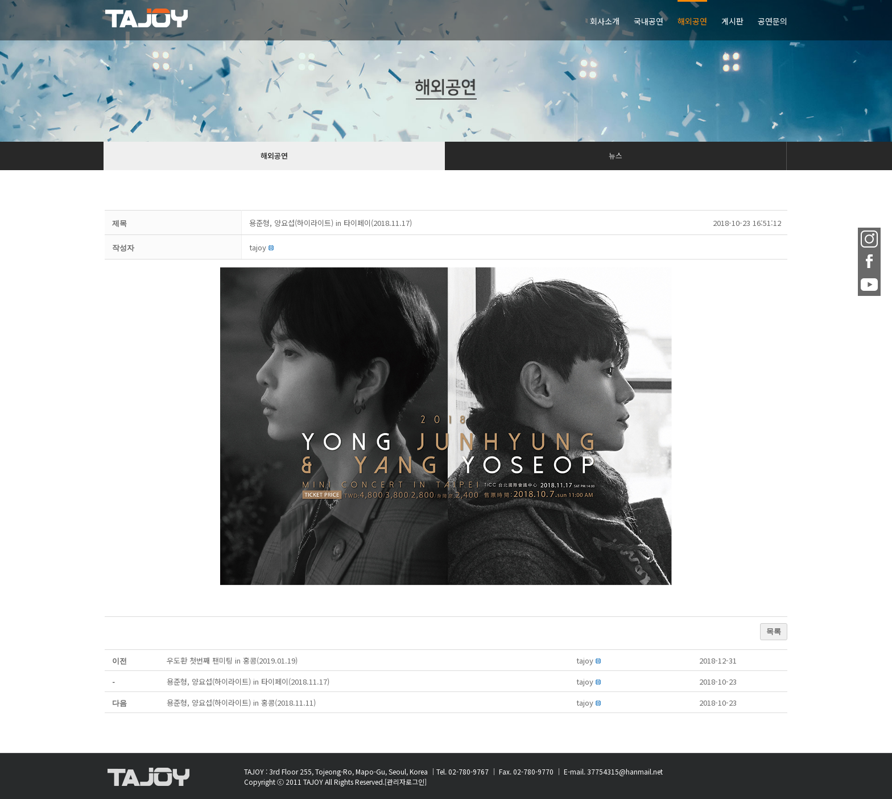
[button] (257, 247)
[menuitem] (612, 20)
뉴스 (615, 155)
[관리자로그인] (406, 781)
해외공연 (274, 155)
